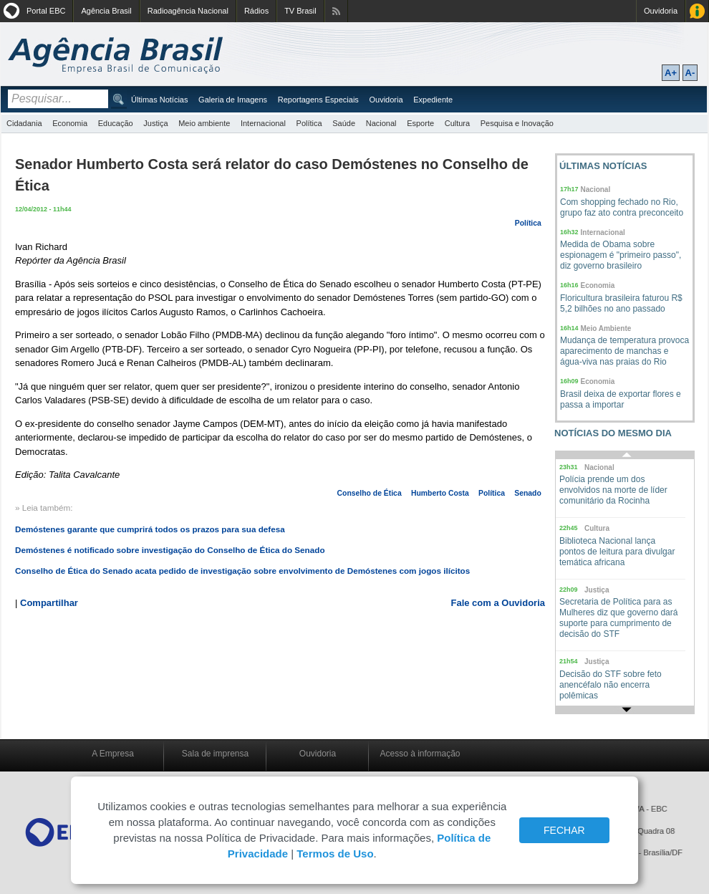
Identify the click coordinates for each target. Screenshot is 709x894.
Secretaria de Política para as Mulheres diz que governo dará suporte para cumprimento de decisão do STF (618, 618)
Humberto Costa (440, 493)
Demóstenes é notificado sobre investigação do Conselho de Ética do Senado (170, 549)
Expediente (433, 99)
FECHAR (564, 830)
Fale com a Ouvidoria (498, 602)
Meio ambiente (204, 123)
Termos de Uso (334, 853)
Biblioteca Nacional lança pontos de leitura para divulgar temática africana (617, 551)
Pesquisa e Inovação (517, 123)
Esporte (420, 123)
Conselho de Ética (369, 493)
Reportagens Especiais (318, 99)
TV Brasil (300, 10)
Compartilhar (49, 602)
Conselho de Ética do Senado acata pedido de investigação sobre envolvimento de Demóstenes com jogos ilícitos (242, 570)
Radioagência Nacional (188, 10)
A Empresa (113, 754)
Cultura (457, 123)
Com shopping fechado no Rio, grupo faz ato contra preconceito (621, 207)
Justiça (155, 123)
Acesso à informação (420, 754)
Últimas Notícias (159, 99)
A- (690, 72)
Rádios (256, 10)
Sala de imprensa (215, 754)
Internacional (263, 123)
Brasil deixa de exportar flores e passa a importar (620, 399)
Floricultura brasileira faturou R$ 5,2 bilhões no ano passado (621, 303)
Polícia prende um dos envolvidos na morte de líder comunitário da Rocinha (613, 490)
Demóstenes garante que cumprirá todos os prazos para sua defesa (150, 529)
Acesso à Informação (697, 11)
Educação (115, 123)
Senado (527, 493)
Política (309, 123)
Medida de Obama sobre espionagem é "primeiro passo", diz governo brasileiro (620, 255)
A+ (671, 72)
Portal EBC (45, 10)
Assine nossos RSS (336, 11)
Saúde (343, 123)
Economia (69, 123)
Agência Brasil (106, 10)
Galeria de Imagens (232, 99)
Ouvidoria (660, 10)
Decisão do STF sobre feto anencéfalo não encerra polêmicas (610, 685)
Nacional (381, 123)
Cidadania (24, 123)
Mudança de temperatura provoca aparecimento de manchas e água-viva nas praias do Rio (624, 351)
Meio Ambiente (606, 328)
